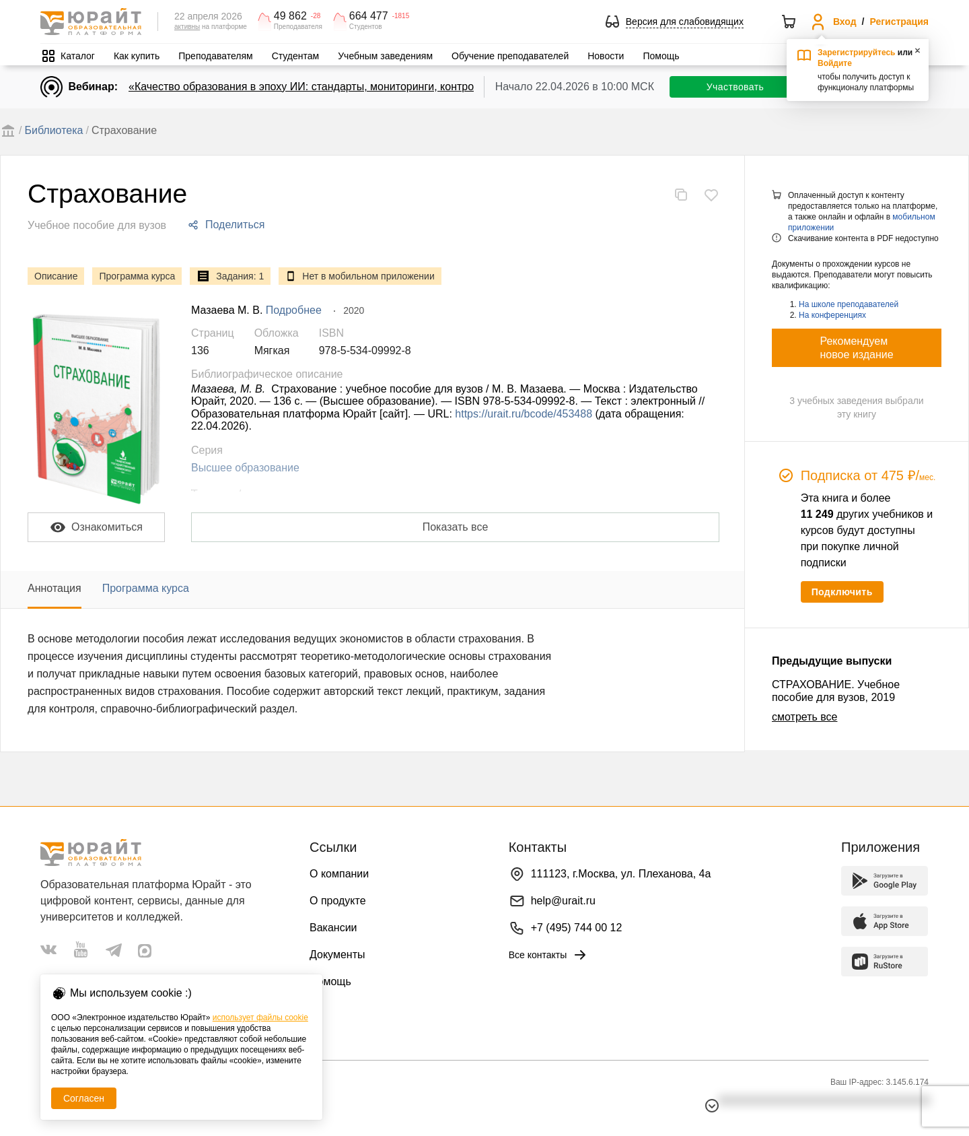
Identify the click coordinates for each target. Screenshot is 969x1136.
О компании (339, 873)
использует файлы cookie (260, 1017)
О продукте (338, 900)
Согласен (83, 1098)
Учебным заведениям (385, 56)
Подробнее (294, 310)
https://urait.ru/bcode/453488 (523, 414)
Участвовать (735, 86)
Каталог (78, 56)
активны (187, 26)
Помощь (661, 56)
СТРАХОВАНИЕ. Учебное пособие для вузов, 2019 (836, 690)
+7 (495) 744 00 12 (576, 927)
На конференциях (832, 315)
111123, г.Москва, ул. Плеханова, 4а (621, 873)
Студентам (296, 56)
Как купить (136, 56)
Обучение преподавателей (510, 56)
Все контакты (549, 955)
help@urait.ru (563, 900)
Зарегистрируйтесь (857, 52)
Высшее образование (245, 467)
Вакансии (333, 927)
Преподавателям (215, 56)
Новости (605, 56)
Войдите (835, 63)
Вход (845, 21)
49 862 (290, 16)
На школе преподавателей (848, 304)
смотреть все (804, 717)
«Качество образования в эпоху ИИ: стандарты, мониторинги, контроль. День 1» (330, 86)
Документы (337, 954)
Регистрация (899, 21)
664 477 (368, 16)
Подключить (842, 592)
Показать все (456, 527)
